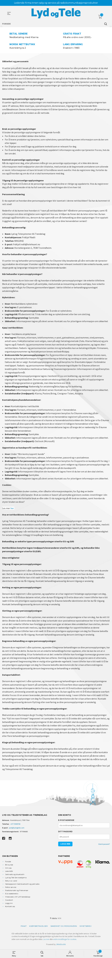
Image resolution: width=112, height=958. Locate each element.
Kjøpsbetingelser (38, 927)
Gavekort (9, 901)
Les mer (46, 940)
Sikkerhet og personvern (63, 927)
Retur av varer (11, 882)
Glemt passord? (104, 845)
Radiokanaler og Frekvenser (16, 891)
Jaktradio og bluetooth (14, 875)
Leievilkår (9, 872)
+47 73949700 (15, 825)
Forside (8, 862)
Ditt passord (65, 832)
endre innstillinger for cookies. (65, 940)
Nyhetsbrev (85, 927)
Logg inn (9, 904)
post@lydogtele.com (16, 829)
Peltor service (10, 888)
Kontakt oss (10, 907)
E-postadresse (66, 821)
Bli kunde (9, 866)
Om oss (8, 869)
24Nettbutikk (61, 945)
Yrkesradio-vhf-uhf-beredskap (17, 898)
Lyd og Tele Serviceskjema (16, 878)
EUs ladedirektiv (11, 894)
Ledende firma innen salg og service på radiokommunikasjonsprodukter (56, 2)
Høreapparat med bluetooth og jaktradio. (22, 885)
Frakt (24, 927)
